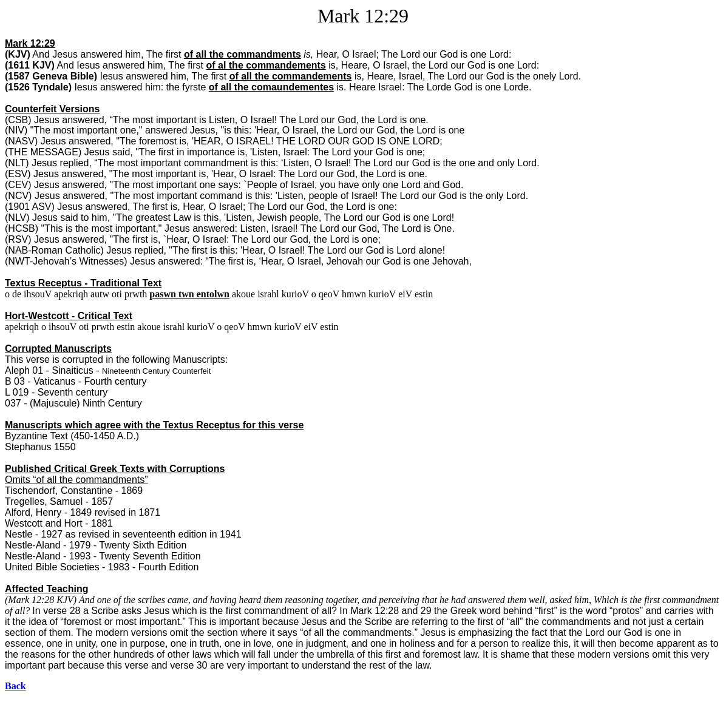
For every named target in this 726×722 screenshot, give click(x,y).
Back (15, 686)
